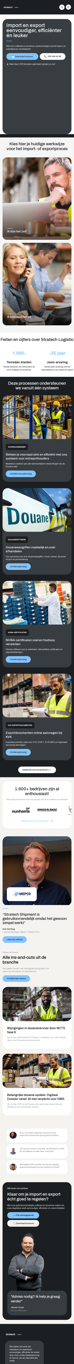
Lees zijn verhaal (15, 939)
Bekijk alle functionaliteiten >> (36, 770)
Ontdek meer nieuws (16, 978)
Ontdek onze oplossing (21, 474)
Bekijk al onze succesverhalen (35, 821)
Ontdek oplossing (18, 566)
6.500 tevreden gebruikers (30, 64)
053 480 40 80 (54, 56)
